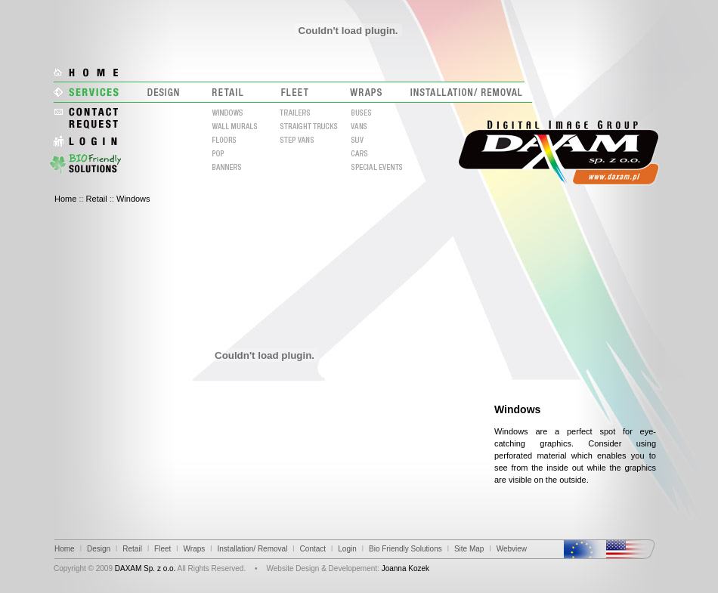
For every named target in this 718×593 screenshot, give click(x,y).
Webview (512, 549)
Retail (96, 198)
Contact (313, 549)
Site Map (469, 549)
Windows (133, 198)
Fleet (162, 549)
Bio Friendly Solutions (405, 549)
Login (347, 549)
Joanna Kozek (405, 568)
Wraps (195, 549)
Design (98, 549)
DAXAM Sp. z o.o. (145, 568)
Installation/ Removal (253, 549)
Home (65, 198)
